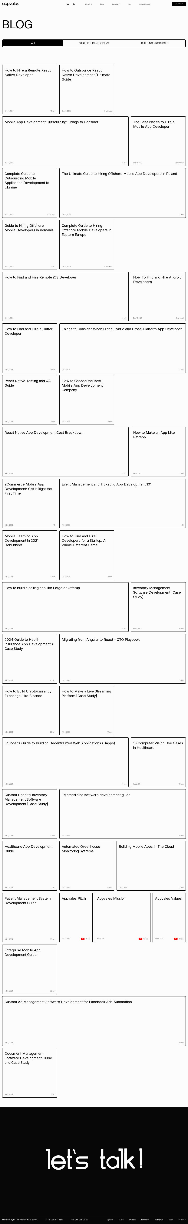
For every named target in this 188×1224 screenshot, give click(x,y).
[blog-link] (29, 89)
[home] (11, 4)
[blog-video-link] (76, 917)
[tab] (33, 43)
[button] (88, 4)
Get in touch (179, 4)
